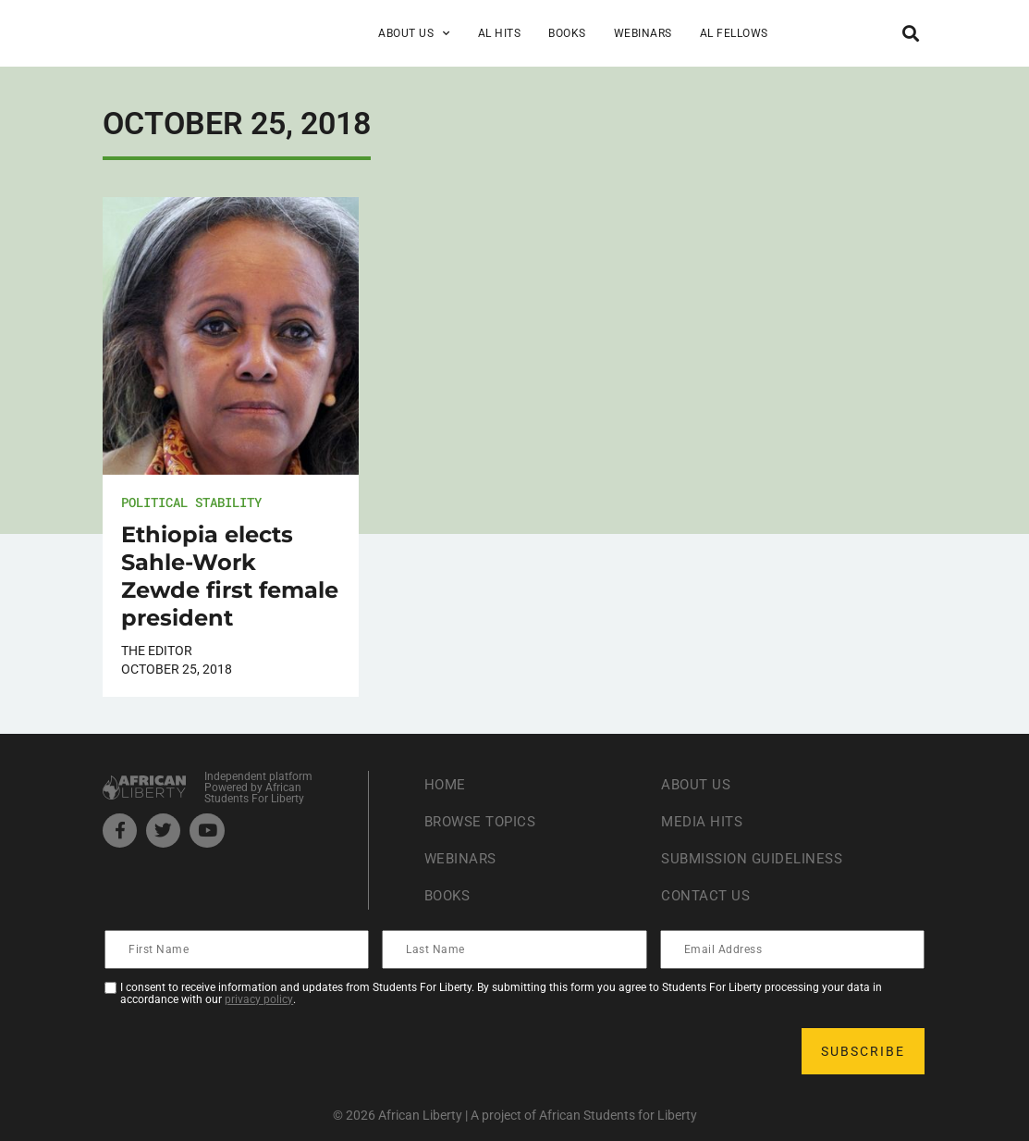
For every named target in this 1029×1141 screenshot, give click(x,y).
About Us (414, 33)
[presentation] (246, 1051)
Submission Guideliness (756, 858)
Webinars (643, 33)
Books (567, 33)
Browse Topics (484, 821)
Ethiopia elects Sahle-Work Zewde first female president (229, 576)
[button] (911, 33)
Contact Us (707, 895)
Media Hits (703, 821)
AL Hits (499, 33)
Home (446, 784)
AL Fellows (734, 33)
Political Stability (191, 502)
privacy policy (259, 999)
